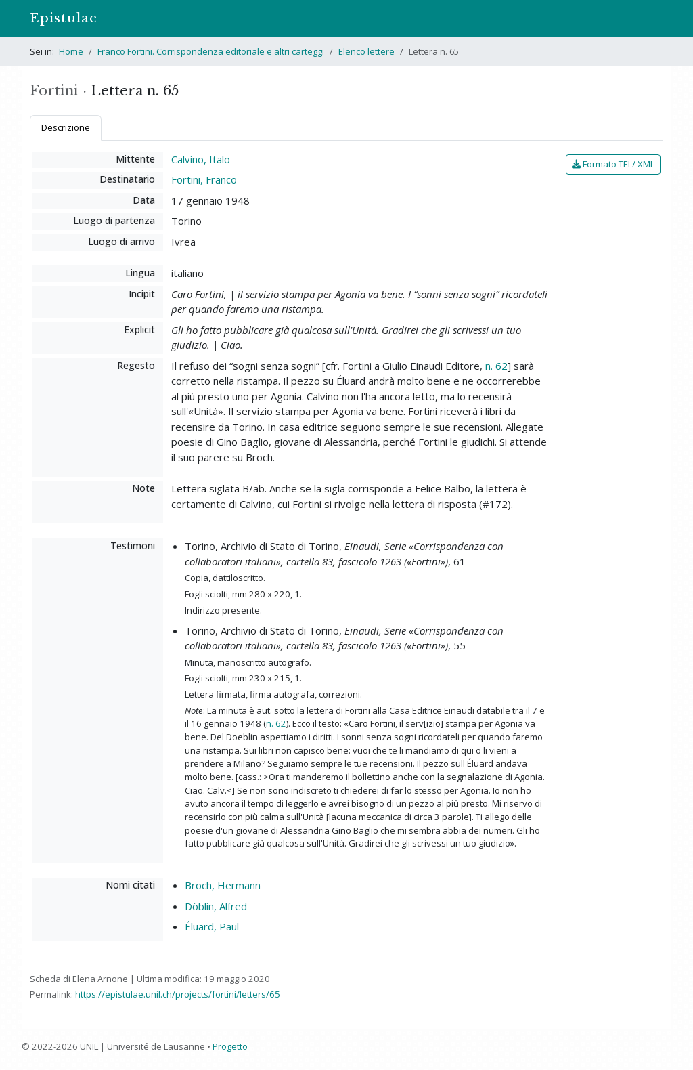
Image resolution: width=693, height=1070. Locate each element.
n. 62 (496, 365)
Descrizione (65, 127)
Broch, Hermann (223, 885)
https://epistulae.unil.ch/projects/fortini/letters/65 (177, 994)
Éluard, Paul (212, 926)
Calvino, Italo (200, 159)
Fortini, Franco (204, 179)
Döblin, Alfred (216, 906)
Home (71, 51)
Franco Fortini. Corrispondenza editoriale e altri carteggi (210, 51)
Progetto (230, 1046)
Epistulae (63, 18)
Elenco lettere (366, 51)
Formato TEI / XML (613, 164)
